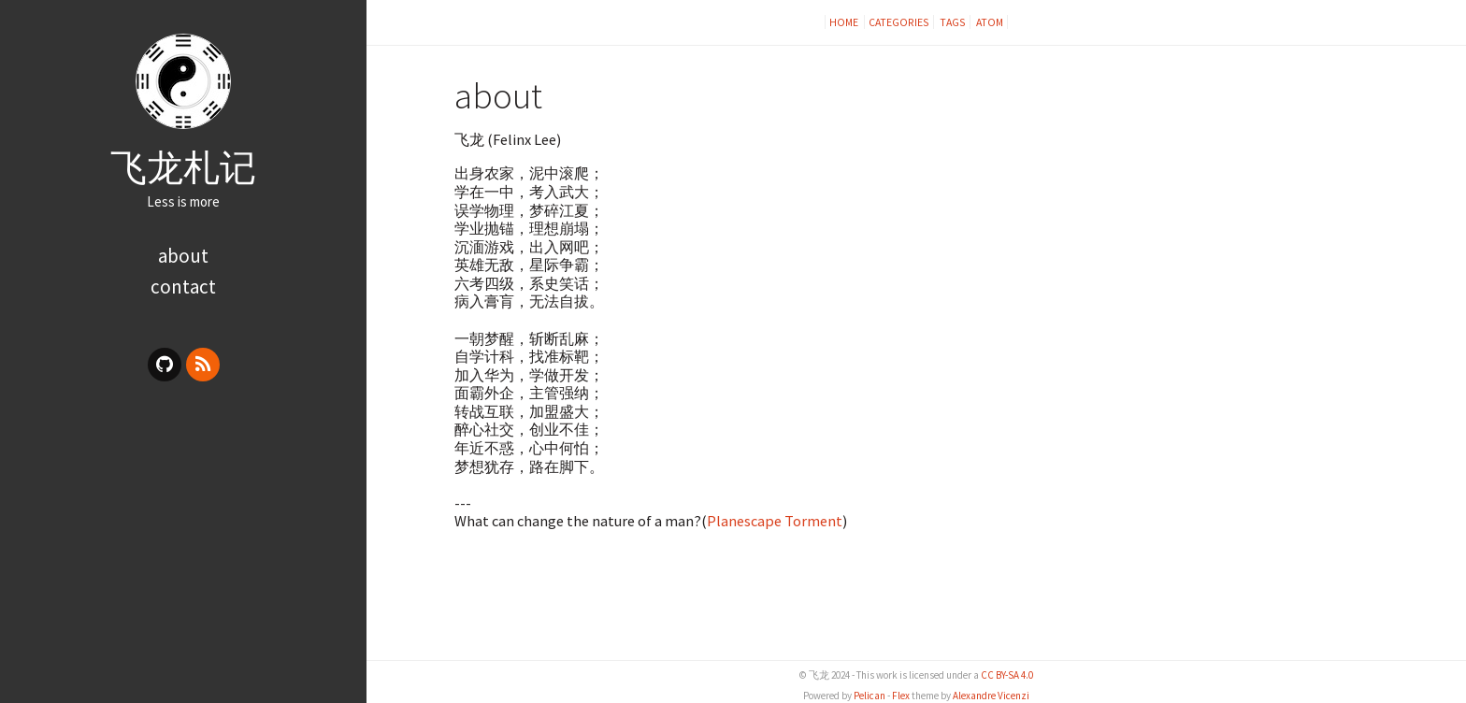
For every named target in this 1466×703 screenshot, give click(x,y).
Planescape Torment (774, 520)
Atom (989, 22)
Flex (901, 695)
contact (183, 286)
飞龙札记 (183, 167)
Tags (953, 22)
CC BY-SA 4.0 (1007, 674)
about (183, 255)
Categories (899, 22)
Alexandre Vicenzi (991, 695)
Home (844, 22)
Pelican (869, 695)
